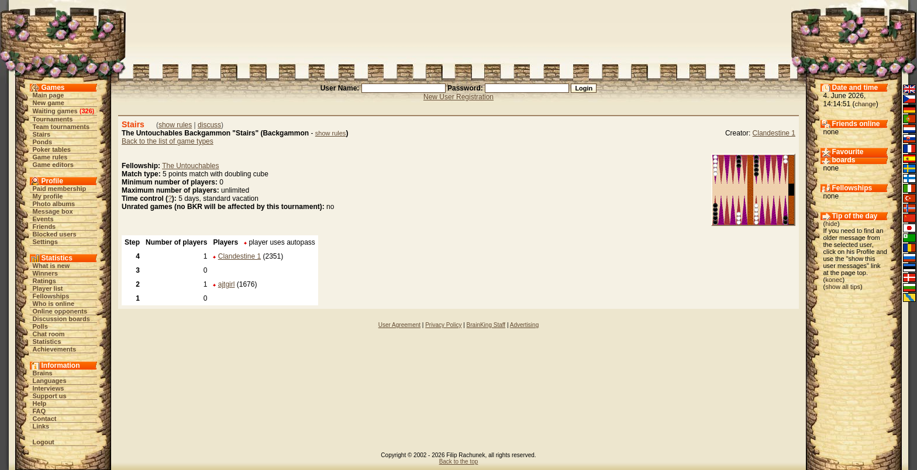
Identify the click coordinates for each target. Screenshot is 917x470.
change (865, 103)
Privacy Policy (443, 325)
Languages (50, 380)
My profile (48, 196)
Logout (43, 441)
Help (40, 403)
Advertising (524, 325)
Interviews (48, 388)
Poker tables (52, 149)
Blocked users (55, 234)
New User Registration (458, 97)
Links (41, 426)
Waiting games (55, 110)
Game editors (53, 164)
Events (43, 218)
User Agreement (399, 325)
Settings (45, 241)
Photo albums (54, 203)
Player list (48, 288)
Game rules (50, 157)
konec (833, 279)
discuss (209, 125)
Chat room (49, 333)
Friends (44, 226)
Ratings (44, 280)
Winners (45, 273)
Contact (45, 418)
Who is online (54, 303)
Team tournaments (61, 126)
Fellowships (51, 296)
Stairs (42, 134)
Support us (50, 395)
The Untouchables (190, 166)
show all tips (842, 286)
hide (831, 223)
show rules (175, 125)
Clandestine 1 (774, 133)
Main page (48, 95)
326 (86, 110)
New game (48, 102)
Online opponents (60, 311)
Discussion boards (61, 318)
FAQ (39, 411)
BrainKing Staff (486, 325)
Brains (43, 373)
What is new (51, 265)
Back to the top (458, 461)
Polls (40, 326)
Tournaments (53, 119)
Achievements (55, 349)
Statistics (47, 341)
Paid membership (60, 188)
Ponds (43, 141)
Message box (53, 211)
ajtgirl (226, 284)
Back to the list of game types (167, 141)
